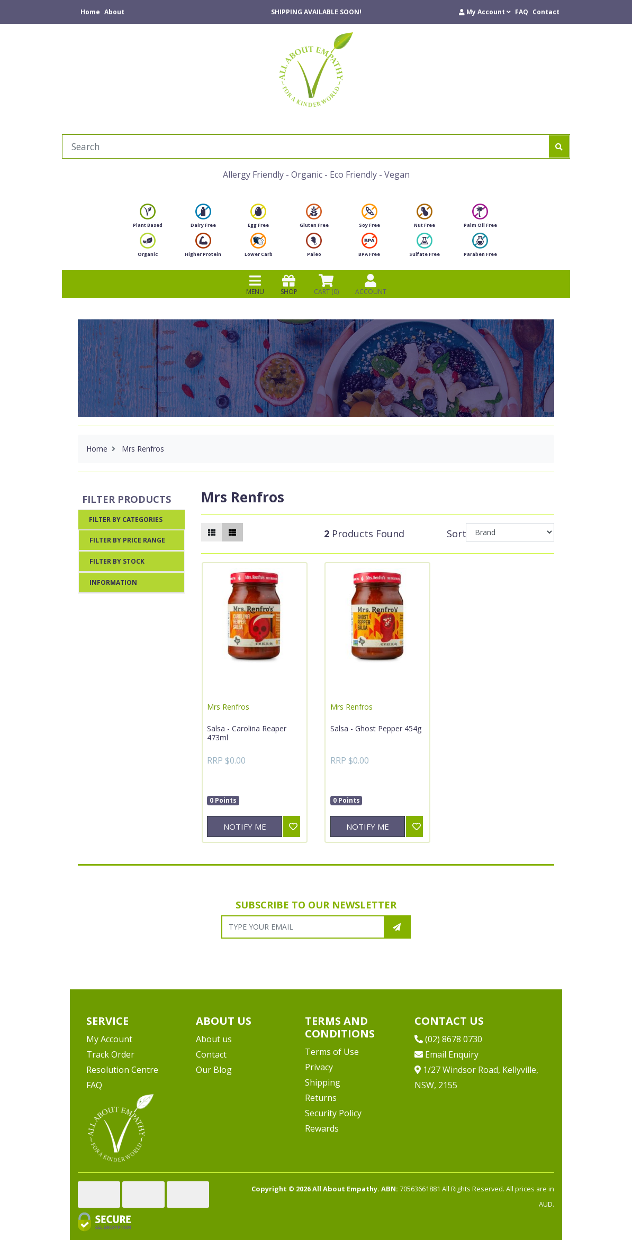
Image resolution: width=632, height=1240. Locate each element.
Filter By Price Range (127, 540)
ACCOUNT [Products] (370, 284)
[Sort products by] (510, 532)
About (114, 11)
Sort (455, 533)
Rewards (322, 1128)
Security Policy (333, 1113)
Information (113, 582)
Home (90, 11)
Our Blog (214, 1070)
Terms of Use (332, 1052)
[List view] (232, 532)
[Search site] (559, 146)
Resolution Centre (122, 1070)
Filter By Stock (117, 561)
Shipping (322, 1082)
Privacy (319, 1067)
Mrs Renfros (228, 707)
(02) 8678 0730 (448, 1039)
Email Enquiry (446, 1054)
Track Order (110, 1054)
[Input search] (305, 146)
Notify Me (244, 826)
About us (214, 1039)
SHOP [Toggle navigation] (289, 284)
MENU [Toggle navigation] (255, 284)
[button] (485, 12)
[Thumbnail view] (211, 532)
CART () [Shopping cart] (326, 284)
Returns (321, 1098)
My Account (109, 1039)
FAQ (521, 11)
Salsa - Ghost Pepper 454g (375, 728)
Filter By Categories (125, 519)
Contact (545, 11)
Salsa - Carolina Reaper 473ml (246, 733)
